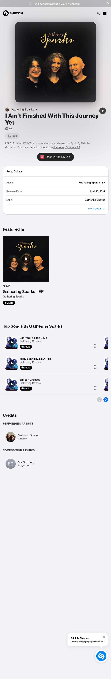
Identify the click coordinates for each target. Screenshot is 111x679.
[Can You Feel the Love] (11, 342)
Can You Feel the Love (33, 338)
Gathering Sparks (30, 341)
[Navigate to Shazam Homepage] (14, 13)
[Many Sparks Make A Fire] (11, 363)
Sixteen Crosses (30, 379)
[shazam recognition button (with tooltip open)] (101, 656)
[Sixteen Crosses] (11, 384)
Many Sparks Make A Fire (35, 358)
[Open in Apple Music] (55, 157)
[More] (95, 346)
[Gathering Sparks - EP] (26, 270)
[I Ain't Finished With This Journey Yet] (102, 110)
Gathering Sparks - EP (66, 147)
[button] (108, 3)
